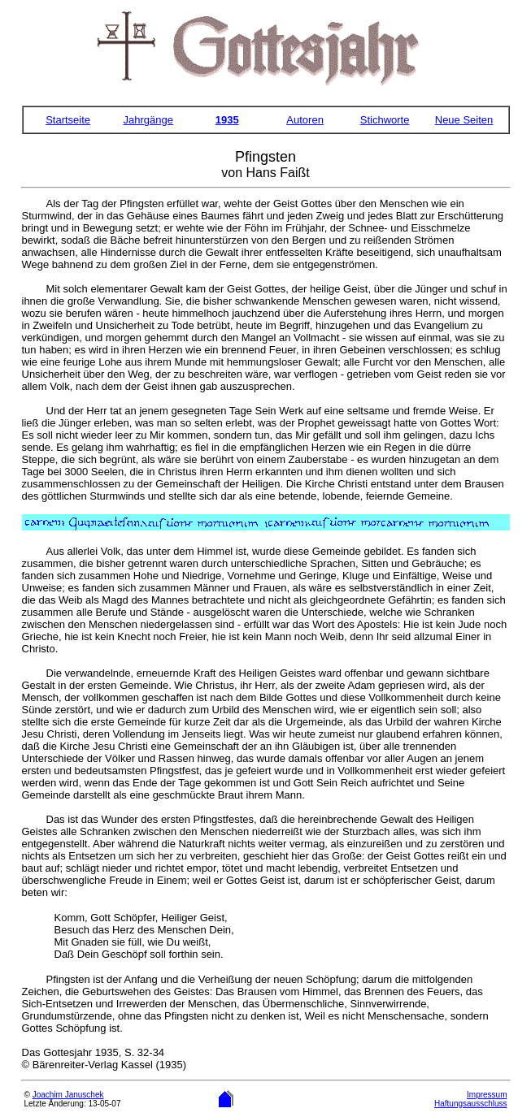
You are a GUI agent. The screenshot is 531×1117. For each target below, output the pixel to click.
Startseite (68, 120)
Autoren (305, 120)
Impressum (487, 1094)
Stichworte (385, 120)
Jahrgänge (148, 120)
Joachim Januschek (68, 1094)
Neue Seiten (464, 120)
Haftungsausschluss (470, 1103)
